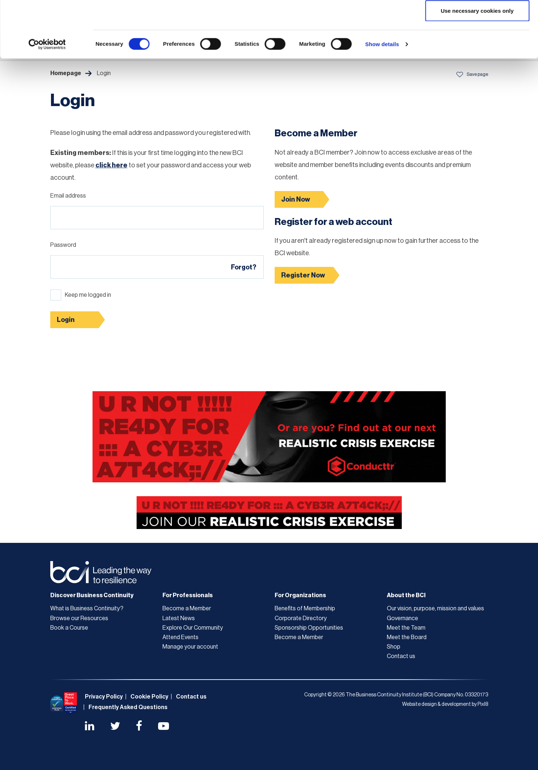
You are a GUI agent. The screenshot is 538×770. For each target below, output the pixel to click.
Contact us (401, 656)
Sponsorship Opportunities (309, 628)
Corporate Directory (301, 618)
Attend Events (180, 637)
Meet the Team (406, 628)
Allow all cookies (477, 19)
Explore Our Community (192, 628)
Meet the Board (407, 637)
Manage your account (190, 647)
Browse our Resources (79, 618)
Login (66, 319)
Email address (68, 196)
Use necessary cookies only (477, 67)
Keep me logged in (88, 295)
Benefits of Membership (305, 608)
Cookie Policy (149, 697)
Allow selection (477, 43)
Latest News (178, 618)
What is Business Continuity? (86, 608)
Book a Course (69, 628)
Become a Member (186, 608)
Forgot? (243, 267)
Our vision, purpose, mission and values (435, 608)
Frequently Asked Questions (128, 707)
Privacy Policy (104, 697)
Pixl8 (483, 704)
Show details (382, 100)
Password (63, 245)
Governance (402, 618)
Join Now (295, 199)
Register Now (303, 275)
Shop (393, 647)
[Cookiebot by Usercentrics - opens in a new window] (47, 100)
